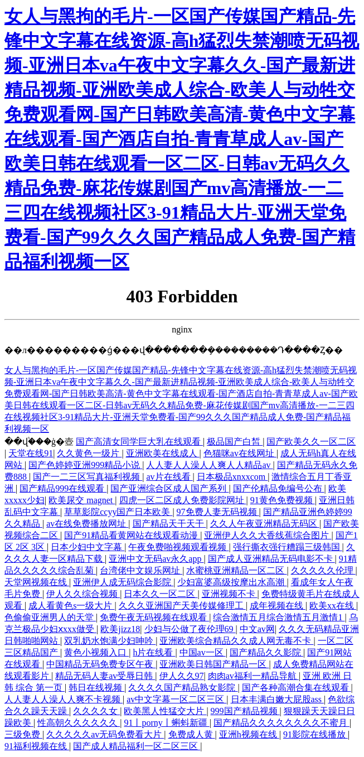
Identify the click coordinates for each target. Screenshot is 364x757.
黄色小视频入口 (96, 652)
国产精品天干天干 (169, 523)
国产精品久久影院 (266, 652)
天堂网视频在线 (36, 582)
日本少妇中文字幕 (87, 547)
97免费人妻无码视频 (218, 512)
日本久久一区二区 (160, 594)
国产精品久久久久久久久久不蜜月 (281, 722)
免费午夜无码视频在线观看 (154, 617)
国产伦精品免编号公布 (278, 488)
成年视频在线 (277, 605)
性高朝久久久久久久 (78, 722)
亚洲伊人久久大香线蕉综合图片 (267, 535)
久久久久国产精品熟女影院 (182, 687)
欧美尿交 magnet (81, 500)
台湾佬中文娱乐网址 (141, 570)
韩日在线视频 (96, 687)
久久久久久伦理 (323, 570)
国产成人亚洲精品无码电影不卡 (271, 558)
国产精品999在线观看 (63, 488)
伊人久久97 (181, 676)
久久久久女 (96, 711)
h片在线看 (154, 652)
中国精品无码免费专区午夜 (101, 664)
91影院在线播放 (315, 734)
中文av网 (257, 629)
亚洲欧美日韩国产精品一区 (214, 664)
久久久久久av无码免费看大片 (105, 734)
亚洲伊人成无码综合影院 (123, 582)
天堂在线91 (30, 453)
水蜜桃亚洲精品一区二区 (236, 570)
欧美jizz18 (120, 629)
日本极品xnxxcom (232, 476)
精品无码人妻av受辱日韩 (105, 676)
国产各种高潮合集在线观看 (296, 687)
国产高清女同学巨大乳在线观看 (139, 441)
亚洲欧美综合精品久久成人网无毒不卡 (236, 640)
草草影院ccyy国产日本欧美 (118, 512)
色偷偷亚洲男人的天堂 (50, 617)
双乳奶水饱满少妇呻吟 (110, 640)
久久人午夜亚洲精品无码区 (264, 523)
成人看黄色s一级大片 (71, 605)
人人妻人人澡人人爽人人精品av (209, 465)
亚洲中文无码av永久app (156, 558)
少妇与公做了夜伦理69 (190, 629)
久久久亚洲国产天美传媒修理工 (182, 605)
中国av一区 (202, 652)
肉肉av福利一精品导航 (253, 676)
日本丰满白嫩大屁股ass (277, 699)
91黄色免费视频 (282, 500)
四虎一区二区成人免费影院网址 (182, 500)
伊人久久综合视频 (83, 594)
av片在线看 (169, 476)
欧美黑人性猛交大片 (165, 711)
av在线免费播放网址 (87, 523)
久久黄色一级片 (89, 453)
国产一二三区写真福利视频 (87, 476)
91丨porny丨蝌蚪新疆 (166, 722)
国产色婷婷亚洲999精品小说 (85, 465)
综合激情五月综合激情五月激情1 (278, 617)
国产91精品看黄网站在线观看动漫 (132, 535)
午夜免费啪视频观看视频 (178, 547)
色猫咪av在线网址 (239, 453)
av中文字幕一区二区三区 (176, 699)
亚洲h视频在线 (249, 734)
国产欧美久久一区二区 (311, 441)
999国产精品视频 (245, 711)
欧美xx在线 (332, 605)
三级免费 (23, 734)
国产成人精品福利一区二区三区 (136, 746)
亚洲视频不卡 (230, 594)
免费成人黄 (191, 734)
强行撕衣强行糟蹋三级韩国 (287, 547)
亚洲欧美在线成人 (163, 453)
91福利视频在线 (36, 746)
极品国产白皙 (235, 441)
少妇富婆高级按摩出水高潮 (232, 582)
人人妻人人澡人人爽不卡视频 (63, 699)
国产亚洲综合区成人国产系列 (169, 488)
